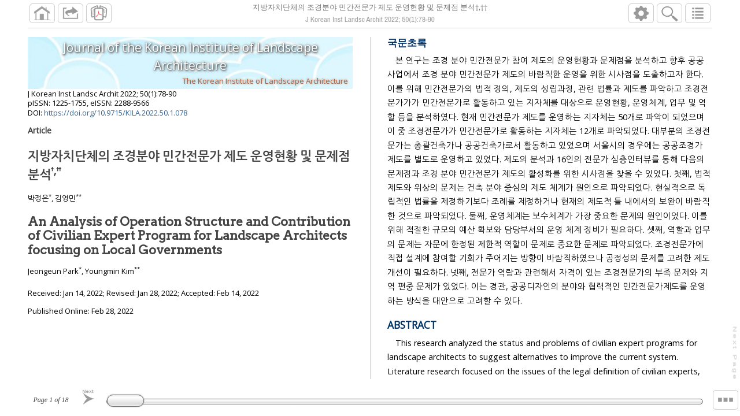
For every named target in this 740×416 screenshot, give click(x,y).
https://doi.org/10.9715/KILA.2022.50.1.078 (115, 112)
